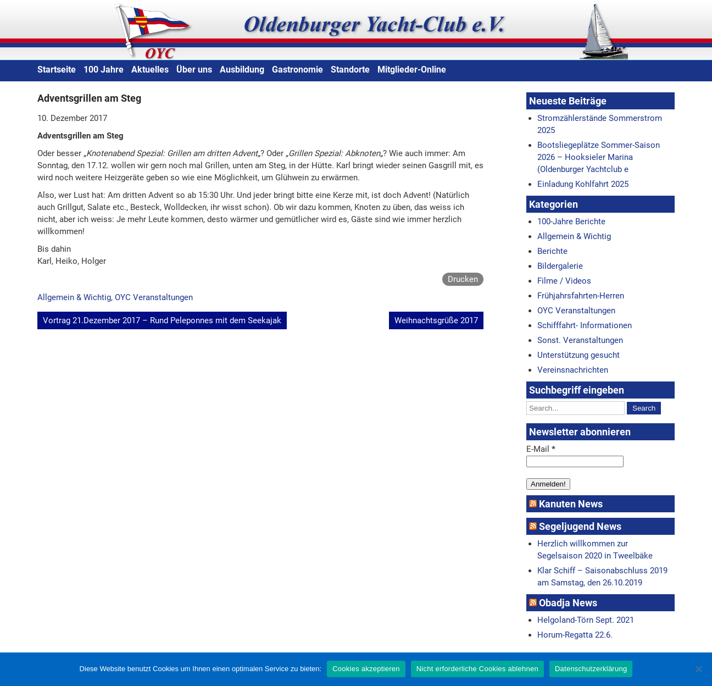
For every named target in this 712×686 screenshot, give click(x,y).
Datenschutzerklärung (591, 669)
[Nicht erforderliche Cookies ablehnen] (698, 668)
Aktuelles (150, 69)
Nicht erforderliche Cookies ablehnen (477, 669)
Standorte (350, 69)
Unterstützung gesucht (578, 355)
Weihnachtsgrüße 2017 (436, 320)
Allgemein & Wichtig (74, 297)
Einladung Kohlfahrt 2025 (582, 184)
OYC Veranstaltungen (154, 297)
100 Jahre (104, 69)
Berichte (552, 251)
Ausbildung (242, 69)
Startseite (56, 69)
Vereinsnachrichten (572, 370)
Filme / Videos (564, 281)
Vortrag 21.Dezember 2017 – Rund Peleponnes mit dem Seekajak (162, 320)
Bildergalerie (560, 266)
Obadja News (568, 602)
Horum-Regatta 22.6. (575, 635)
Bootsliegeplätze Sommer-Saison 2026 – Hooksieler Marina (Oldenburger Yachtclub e (598, 157)
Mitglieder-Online (411, 69)
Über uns (194, 69)
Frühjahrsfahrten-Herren (580, 296)
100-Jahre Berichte (571, 221)
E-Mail (540, 449)
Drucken (463, 279)
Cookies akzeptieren (366, 669)
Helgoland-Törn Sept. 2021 (585, 620)
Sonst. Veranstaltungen (580, 340)
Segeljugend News (580, 526)
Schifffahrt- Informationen (584, 325)
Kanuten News (571, 504)
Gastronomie (297, 69)
